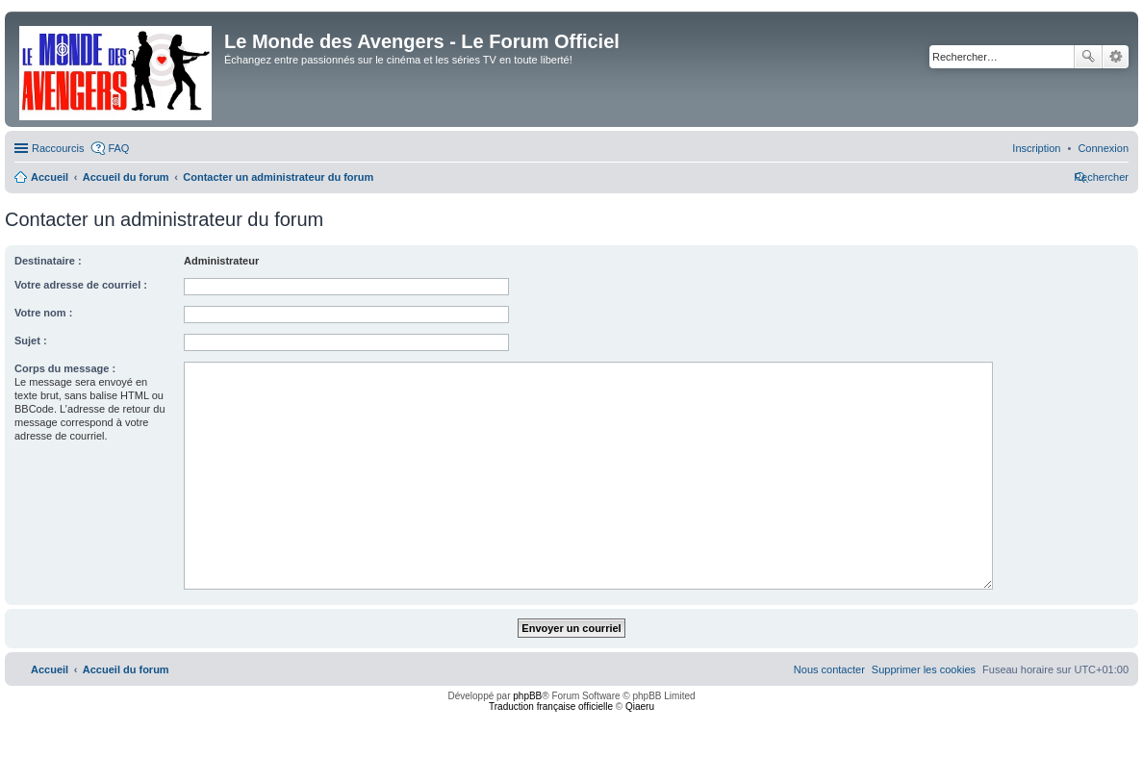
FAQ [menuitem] (118, 148)
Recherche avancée (1116, 56)
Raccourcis (58, 148)
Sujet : (30, 340)
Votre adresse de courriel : (80, 284)
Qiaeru (639, 706)
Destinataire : (48, 260)
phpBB (527, 696)
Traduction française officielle (551, 706)
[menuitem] (1103, 148)
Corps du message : (64, 368)
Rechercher (1088, 56)
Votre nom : (43, 312)
